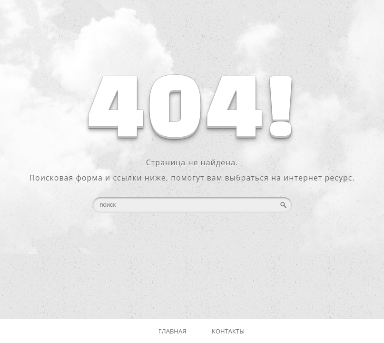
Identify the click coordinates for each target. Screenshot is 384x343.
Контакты (228, 331)
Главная (172, 331)
